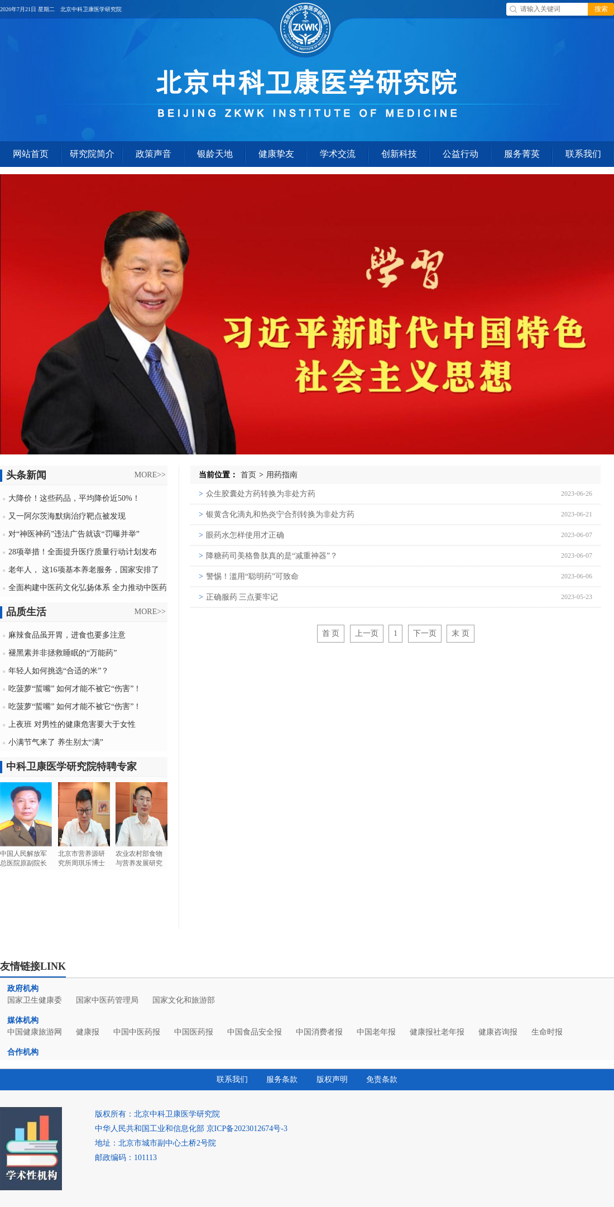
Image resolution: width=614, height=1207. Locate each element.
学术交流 (338, 154)
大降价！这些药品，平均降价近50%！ (74, 498)
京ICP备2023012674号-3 (247, 1128)
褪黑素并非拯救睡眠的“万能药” (62, 653)
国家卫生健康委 (34, 1000)
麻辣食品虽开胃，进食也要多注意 (67, 635)
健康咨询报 (497, 1032)
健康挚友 (276, 154)
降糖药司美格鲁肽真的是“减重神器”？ (268, 556)
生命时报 (547, 1032)
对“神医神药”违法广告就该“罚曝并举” (74, 534)
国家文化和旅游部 (183, 1000)
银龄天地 (215, 154)
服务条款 (282, 1079)
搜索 (601, 9)
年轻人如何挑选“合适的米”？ (58, 671)
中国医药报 (193, 1032)
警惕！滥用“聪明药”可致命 (249, 576)
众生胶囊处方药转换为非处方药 (257, 494)
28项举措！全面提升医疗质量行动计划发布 (82, 552)
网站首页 (31, 154)
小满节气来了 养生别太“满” (55, 742)
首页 (248, 475)
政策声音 (153, 154)
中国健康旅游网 (34, 1032)
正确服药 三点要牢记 (238, 597)
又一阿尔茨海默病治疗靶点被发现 (67, 516)
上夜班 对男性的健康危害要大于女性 (72, 724)
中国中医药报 (136, 1032)
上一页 (366, 633)
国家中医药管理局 (107, 1000)
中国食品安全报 (254, 1032)
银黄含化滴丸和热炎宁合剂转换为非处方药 (276, 514)
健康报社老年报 (437, 1032)
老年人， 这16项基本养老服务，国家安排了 (83, 570)
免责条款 (381, 1079)
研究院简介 (92, 154)
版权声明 (332, 1079)
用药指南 (282, 475)
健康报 (87, 1032)
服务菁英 (522, 154)
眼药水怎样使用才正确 (241, 535)
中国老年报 (376, 1032)
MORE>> (150, 475)
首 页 (331, 633)
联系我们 (583, 154)
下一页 (424, 633)
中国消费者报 (319, 1032)
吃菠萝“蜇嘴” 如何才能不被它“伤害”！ (74, 688)
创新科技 (399, 154)
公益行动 (460, 154)
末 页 (460, 633)
